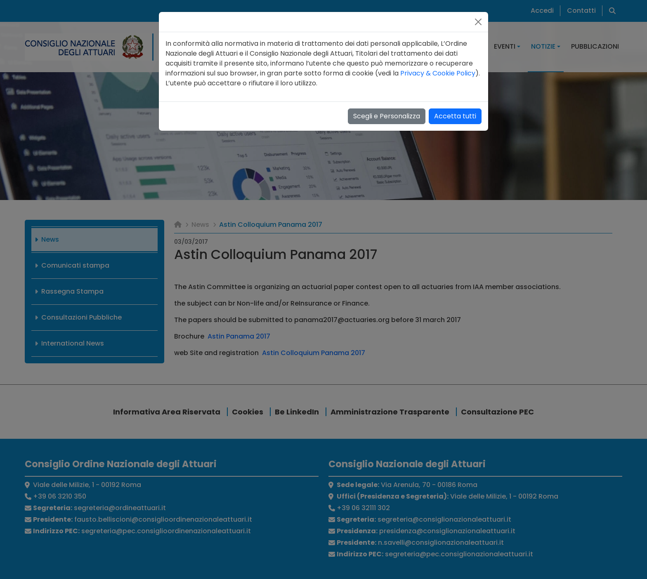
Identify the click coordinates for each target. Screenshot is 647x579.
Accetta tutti (455, 116)
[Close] (478, 21)
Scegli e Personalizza (386, 116)
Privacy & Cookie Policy (437, 73)
